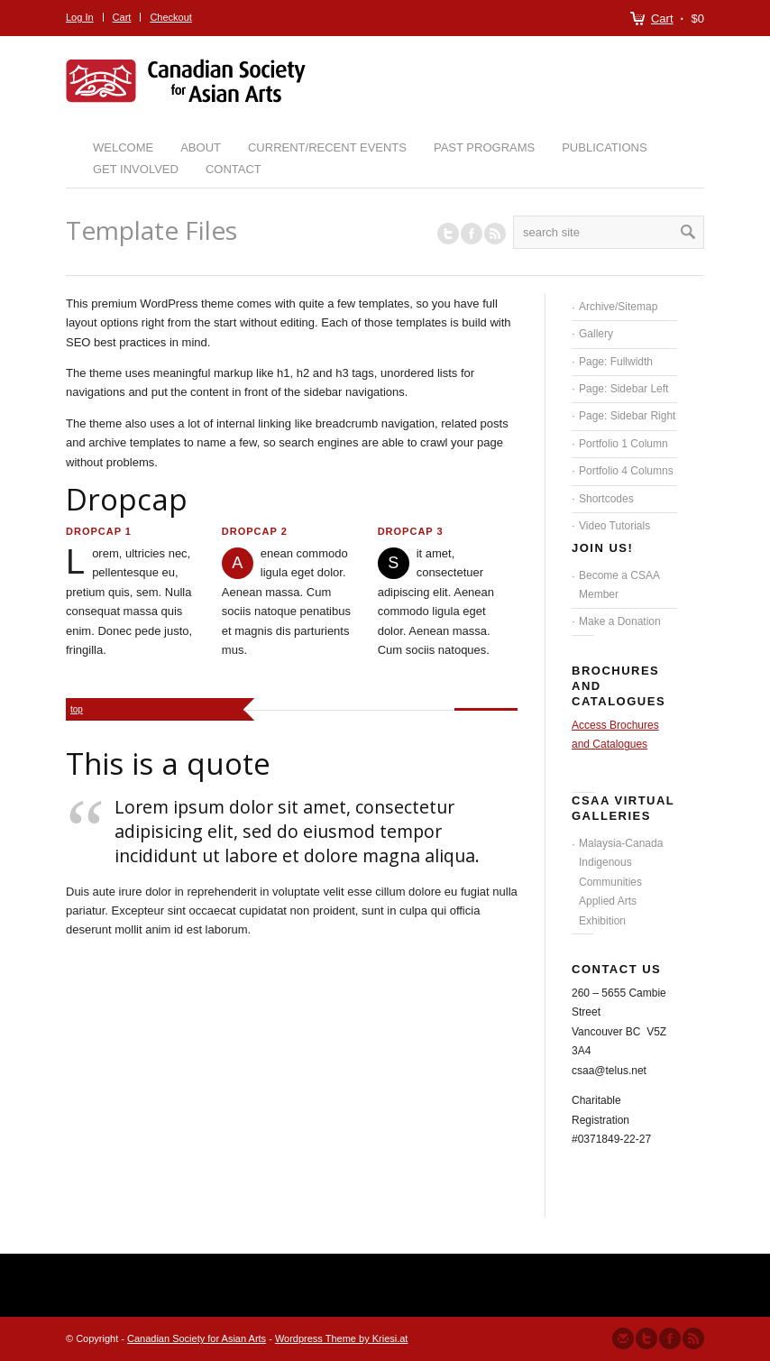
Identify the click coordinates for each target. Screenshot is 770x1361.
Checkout (170, 17)
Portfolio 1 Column (623, 443)
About (200, 147)
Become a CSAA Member (619, 585)
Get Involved (136, 169)
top (76, 709)
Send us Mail (623, 1338)
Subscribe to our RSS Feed (693, 1338)
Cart (662, 18)
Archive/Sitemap (618, 306)
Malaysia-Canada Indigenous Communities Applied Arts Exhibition (621, 882)
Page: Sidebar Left (623, 388)
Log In (80, 17)
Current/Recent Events (327, 147)
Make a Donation (620, 621)
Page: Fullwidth (616, 361)
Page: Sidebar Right (627, 415)
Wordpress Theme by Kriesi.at (341, 1338)
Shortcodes (606, 498)
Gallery (596, 333)
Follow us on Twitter (448, 233)
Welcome (123, 147)
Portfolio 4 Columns (626, 470)
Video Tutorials (614, 526)
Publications (604, 147)
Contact (233, 169)
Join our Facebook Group (471, 233)
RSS (495, 233)
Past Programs (484, 147)
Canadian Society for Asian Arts (196, 1338)
